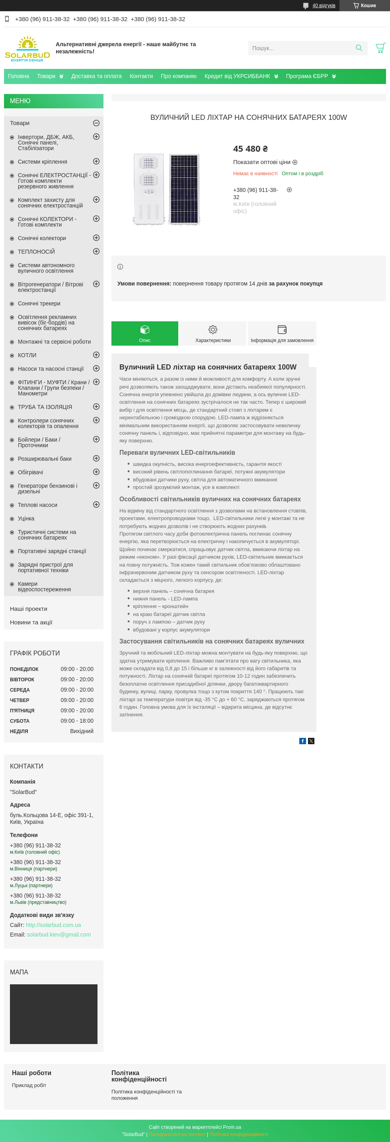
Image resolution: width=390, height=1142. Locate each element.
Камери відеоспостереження (44, 587)
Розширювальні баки (45, 459)
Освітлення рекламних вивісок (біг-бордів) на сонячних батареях (47, 322)
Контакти (141, 76)
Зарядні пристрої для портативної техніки (45, 567)
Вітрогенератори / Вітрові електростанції (50, 287)
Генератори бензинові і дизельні (47, 489)
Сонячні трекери (39, 303)
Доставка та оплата (96, 76)
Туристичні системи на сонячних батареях (47, 535)
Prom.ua (232, 1127)
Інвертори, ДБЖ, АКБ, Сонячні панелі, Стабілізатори (46, 142)
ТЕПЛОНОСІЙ (36, 251)
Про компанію (179, 76)
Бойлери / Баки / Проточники (39, 442)
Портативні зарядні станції (52, 551)
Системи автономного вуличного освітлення (46, 268)
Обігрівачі (30, 472)
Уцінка (26, 518)
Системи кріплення (42, 161)
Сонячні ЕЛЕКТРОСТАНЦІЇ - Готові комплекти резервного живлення (54, 181)
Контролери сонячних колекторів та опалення (48, 423)
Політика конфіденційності (238, 1134)
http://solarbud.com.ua (53, 925)
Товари (46, 76)
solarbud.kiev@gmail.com (59, 934)
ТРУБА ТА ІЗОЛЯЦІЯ (45, 407)
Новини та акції (31, 622)
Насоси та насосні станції (51, 369)
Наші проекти (28, 608)
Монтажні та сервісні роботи (54, 341)
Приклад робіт (29, 1085)
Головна (18, 76)
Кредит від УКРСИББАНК (237, 76)
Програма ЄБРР (307, 76)
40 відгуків (324, 5)
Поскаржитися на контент (177, 1134)
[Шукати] (359, 48)
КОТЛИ (27, 355)
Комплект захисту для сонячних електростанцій (50, 203)
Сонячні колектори (42, 238)
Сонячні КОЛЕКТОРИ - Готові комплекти (47, 222)
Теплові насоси (37, 505)
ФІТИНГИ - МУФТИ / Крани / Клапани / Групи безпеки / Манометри (54, 388)
